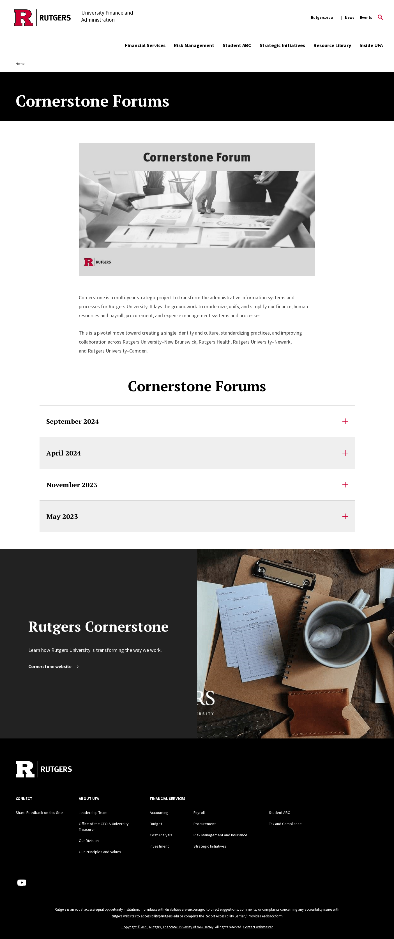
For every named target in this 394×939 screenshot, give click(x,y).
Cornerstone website (54, 666)
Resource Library (332, 45)
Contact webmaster (258, 927)
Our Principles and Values (100, 851)
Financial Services (145, 45)
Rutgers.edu (322, 17)
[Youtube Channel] (21, 883)
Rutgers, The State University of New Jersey (181, 927)
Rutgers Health (215, 342)
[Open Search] (380, 18)
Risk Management (194, 45)
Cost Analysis (161, 834)
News (349, 17)
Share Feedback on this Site (39, 812)
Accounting (159, 812)
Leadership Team (93, 812)
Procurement (204, 823)
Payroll (199, 812)
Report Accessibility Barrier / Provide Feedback (240, 916)
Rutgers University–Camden (117, 350)
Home (20, 63)
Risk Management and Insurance (220, 834)
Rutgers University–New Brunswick (159, 342)
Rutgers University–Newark (262, 342)
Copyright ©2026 (134, 927)
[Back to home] (44, 770)
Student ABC (237, 45)
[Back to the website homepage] (42, 17)
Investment (159, 846)
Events (366, 17)
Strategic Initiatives (282, 45)
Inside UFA (371, 45)
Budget (156, 823)
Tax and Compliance (285, 823)
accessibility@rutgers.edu (160, 916)
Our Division (89, 840)
